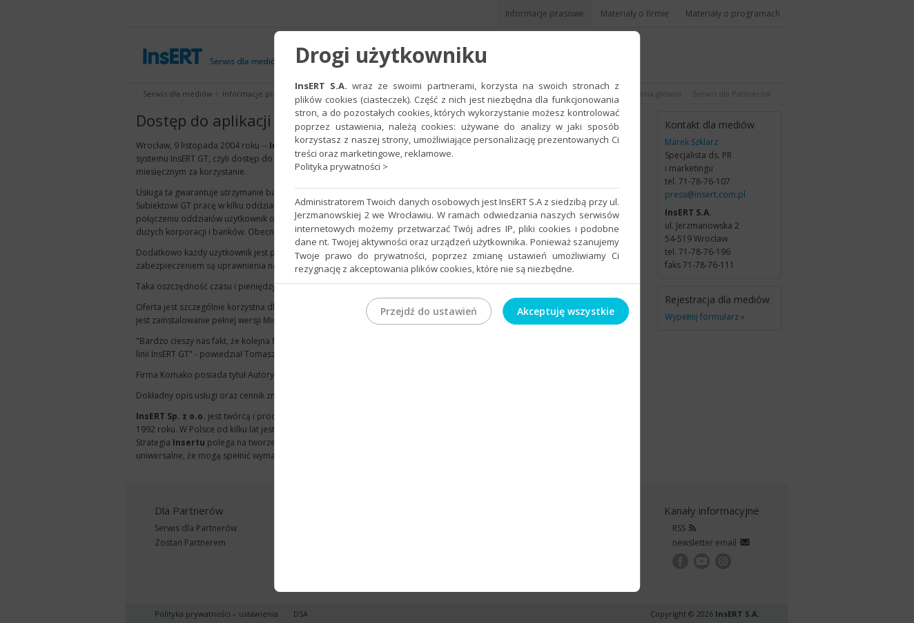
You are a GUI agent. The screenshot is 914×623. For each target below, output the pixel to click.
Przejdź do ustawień (428, 311)
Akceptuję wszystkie (565, 311)
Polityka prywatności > (341, 166)
